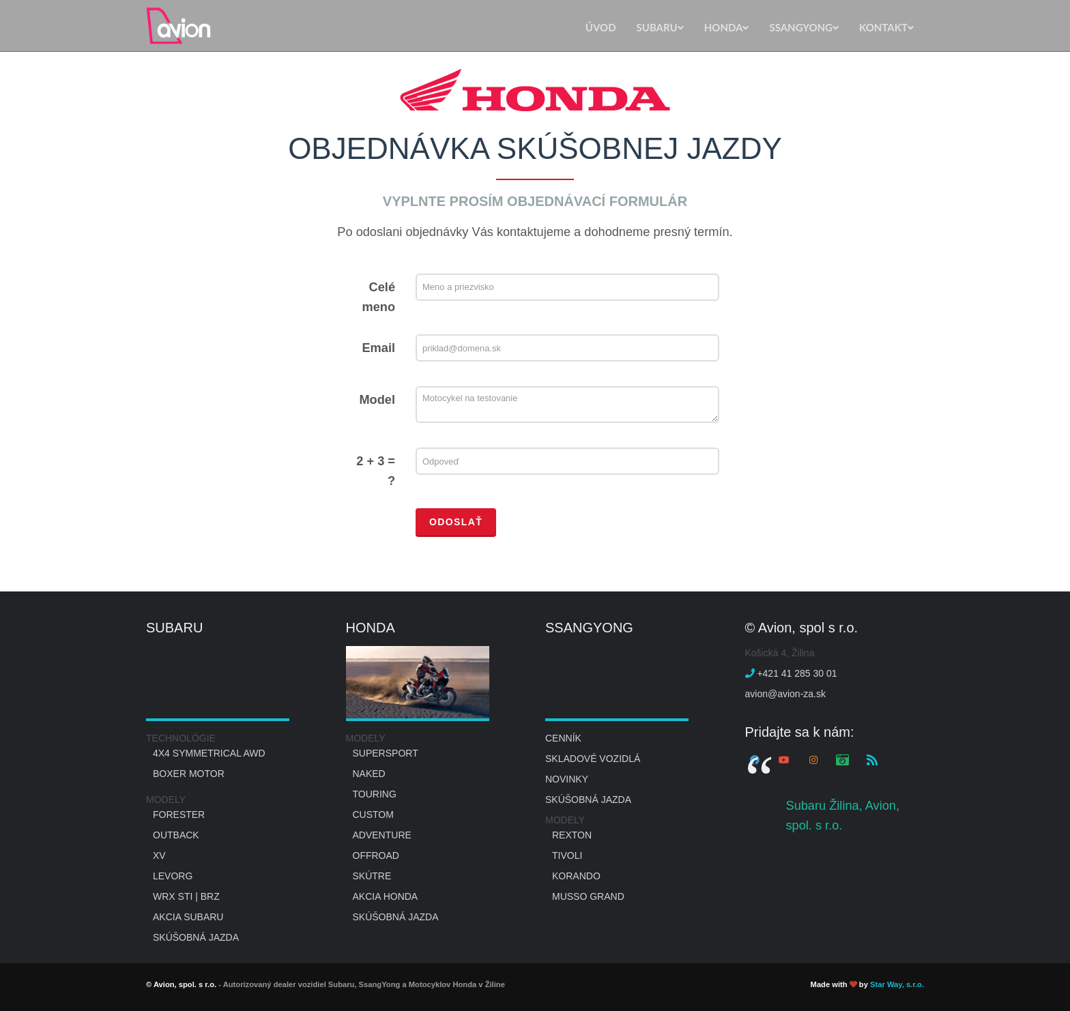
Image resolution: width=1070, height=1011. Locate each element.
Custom (373, 814)
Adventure (382, 835)
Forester (179, 814)
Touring (374, 794)
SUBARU (660, 27)
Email (378, 348)
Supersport (385, 753)
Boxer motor (189, 773)
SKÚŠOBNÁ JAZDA (196, 937)
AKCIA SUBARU (188, 916)
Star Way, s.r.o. (897, 984)
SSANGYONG (803, 27)
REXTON (572, 835)
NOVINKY (566, 779)
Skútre (372, 875)
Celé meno (378, 297)
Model (377, 400)
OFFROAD (376, 855)
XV (159, 855)
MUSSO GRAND (588, 896)
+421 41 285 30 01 (791, 673)
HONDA (726, 27)
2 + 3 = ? (375, 471)
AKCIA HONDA (385, 896)
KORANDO (576, 875)
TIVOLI (567, 855)
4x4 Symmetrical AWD (209, 753)
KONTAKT (886, 27)
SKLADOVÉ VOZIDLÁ (592, 758)
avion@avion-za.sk (785, 693)
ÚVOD (600, 27)
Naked (369, 773)
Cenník (563, 738)
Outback (176, 835)
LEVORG (172, 875)
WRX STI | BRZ (186, 896)
